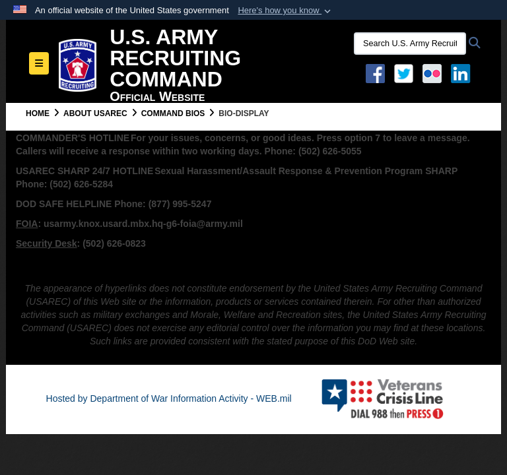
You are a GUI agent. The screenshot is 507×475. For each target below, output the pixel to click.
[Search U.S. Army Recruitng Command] (410, 43)
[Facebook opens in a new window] (375, 72)
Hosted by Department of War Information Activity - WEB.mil (169, 398)
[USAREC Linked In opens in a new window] (463, 72)
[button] (285, 10)
